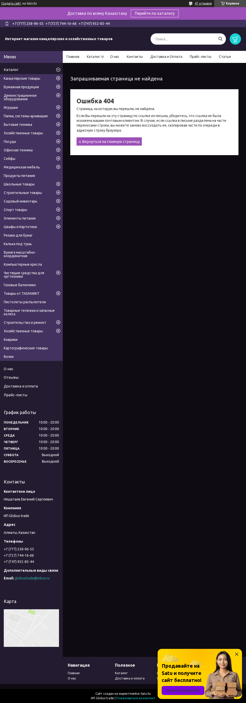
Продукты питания (19, 176)
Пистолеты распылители (25, 302)
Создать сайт (11, 3)
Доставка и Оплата (166, 57)
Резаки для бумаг (18, 235)
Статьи (225, 57)
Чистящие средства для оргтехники (24, 274)
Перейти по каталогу (155, 13)
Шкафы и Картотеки (20, 227)
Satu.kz (146, 693)
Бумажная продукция (21, 87)
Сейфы (9, 159)
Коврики (11, 340)
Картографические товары (26, 348)
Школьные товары (19, 184)
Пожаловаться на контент (135, 698)
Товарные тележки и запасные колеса (29, 312)
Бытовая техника (18, 125)
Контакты (135, 57)
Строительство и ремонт (25, 323)
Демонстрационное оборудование (20, 97)
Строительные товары (23, 193)
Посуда (10, 142)
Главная (73, 57)
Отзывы (11, 377)
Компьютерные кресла (23, 264)
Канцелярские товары (22, 78)
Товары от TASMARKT (21, 293)
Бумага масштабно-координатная (20, 254)
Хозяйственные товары (23, 133)
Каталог (93, 57)
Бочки (9, 357)
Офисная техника (18, 150)
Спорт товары (15, 210)
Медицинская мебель (22, 167)
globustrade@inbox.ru (32, 578)
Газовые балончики (20, 285)
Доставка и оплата (21, 386)
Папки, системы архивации (26, 116)
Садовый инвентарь (20, 201)
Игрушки (11, 108)
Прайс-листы (200, 57)
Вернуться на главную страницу (111, 141)
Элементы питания (20, 218)
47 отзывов (203, 3)
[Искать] (220, 39)
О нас (114, 57)
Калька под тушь (18, 244)
